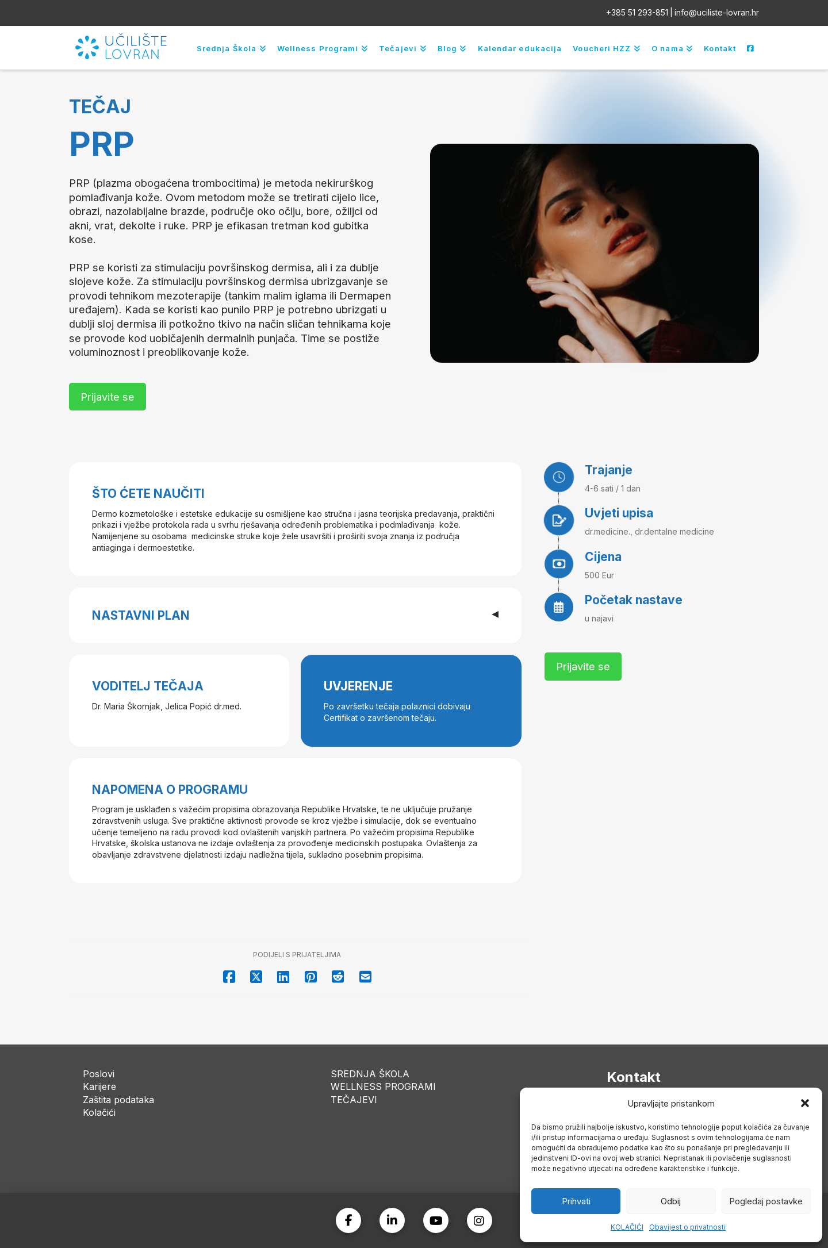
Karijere (99, 1086)
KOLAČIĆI (627, 1227)
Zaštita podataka (118, 1099)
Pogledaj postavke (766, 1201)
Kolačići (99, 1112)
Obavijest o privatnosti (687, 1227)
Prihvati (576, 1201)
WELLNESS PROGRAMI (383, 1086)
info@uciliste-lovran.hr (716, 12)
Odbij (671, 1201)
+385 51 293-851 (637, 12)
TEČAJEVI (354, 1099)
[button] (805, 1103)
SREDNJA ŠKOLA (370, 1074)
